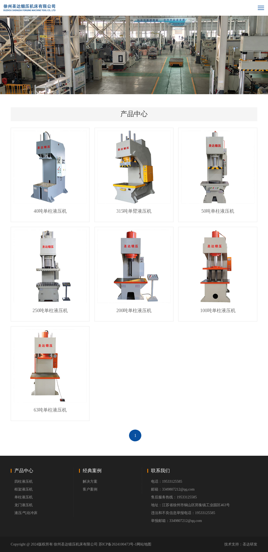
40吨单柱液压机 (50, 211)
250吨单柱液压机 (50, 310)
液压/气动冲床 (25, 513)
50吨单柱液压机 (217, 211)
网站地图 (144, 544)
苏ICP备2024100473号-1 (118, 544)
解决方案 (90, 481)
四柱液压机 (23, 481)
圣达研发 (250, 544)
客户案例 (90, 489)
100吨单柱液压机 (218, 310)
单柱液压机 (23, 497)
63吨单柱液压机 (50, 410)
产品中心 (23, 470)
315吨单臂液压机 (134, 211)
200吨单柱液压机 (134, 310)
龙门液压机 (23, 505)
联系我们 (160, 470)
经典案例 (92, 470)
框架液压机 (23, 489)
